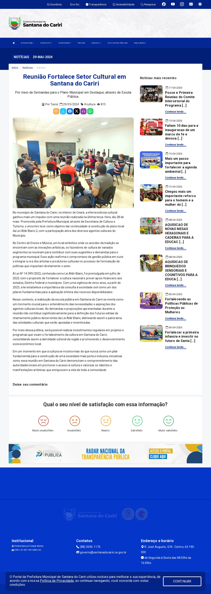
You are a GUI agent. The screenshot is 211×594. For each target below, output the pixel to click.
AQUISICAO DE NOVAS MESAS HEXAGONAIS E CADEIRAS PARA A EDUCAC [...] (179, 233)
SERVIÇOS (96, 43)
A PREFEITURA (27, 43)
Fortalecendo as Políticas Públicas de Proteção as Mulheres (181, 305)
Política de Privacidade (57, 581)
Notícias (28, 67)
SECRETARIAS (64, 43)
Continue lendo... (175, 111)
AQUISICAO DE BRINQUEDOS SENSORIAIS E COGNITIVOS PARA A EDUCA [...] (181, 270)
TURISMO (81, 43)
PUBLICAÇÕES (140, 43)
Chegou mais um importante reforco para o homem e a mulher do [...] (180, 198)
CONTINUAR (182, 581)
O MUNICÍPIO (46, 43)
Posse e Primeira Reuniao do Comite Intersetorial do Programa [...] (180, 99)
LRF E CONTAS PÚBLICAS (117, 43)
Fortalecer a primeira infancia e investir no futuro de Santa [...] (182, 336)
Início (15, 67)
